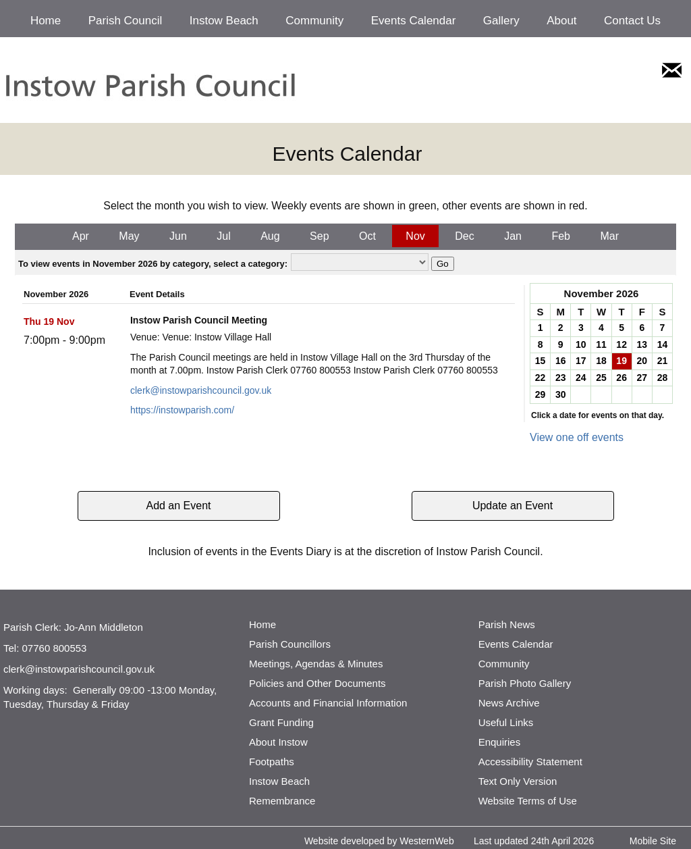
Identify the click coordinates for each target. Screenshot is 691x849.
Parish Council (125, 20)
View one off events (577, 437)
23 (560, 377)
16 (560, 360)
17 (581, 360)
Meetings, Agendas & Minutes (316, 663)
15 (540, 360)
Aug (269, 236)
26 (621, 377)
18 (601, 360)
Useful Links (506, 722)
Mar (609, 236)
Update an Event (512, 505)
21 (662, 360)
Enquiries (499, 742)
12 (621, 344)
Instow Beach (224, 20)
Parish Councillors (290, 644)
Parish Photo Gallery (525, 683)
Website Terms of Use (527, 800)
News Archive (509, 703)
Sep (319, 236)
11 (601, 344)
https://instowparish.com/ (182, 410)
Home (45, 20)
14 (662, 344)
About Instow (278, 742)
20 (641, 360)
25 (601, 377)
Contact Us (632, 20)
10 (581, 344)
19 (621, 360)
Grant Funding (281, 722)
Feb (560, 236)
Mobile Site (653, 840)
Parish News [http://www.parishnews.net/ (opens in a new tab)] (506, 624)
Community (314, 20)
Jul (223, 236)
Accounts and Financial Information (328, 703)
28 (662, 377)
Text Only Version (517, 781)
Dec (464, 236)
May (129, 236)
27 (641, 377)
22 (540, 377)
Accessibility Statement (530, 761)
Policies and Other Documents (317, 683)
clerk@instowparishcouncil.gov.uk (200, 390)
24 (581, 377)
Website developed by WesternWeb (379, 840)
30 (560, 394)
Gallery (501, 20)
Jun (178, 236)
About (561, 20)
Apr (80, 236)
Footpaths (271, 761)
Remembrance (282, 800)
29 (540, 394)
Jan (513, 236)
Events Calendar (413, 20)
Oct (367, 236)
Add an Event (178, 505)
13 (641, 344)
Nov (415, 236)
